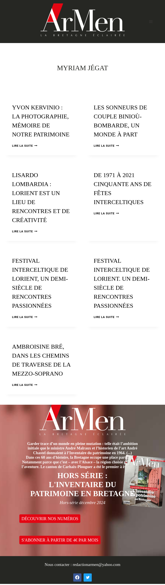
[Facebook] (77, 577)
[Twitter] (88, 577)
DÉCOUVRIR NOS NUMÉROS (49, 518)
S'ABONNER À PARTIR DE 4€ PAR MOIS (59, 540)
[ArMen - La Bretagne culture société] (82, 20)
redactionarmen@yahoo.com (96, 564)
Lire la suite (24, 145)
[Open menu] (151, 21)
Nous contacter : (59, 564)
